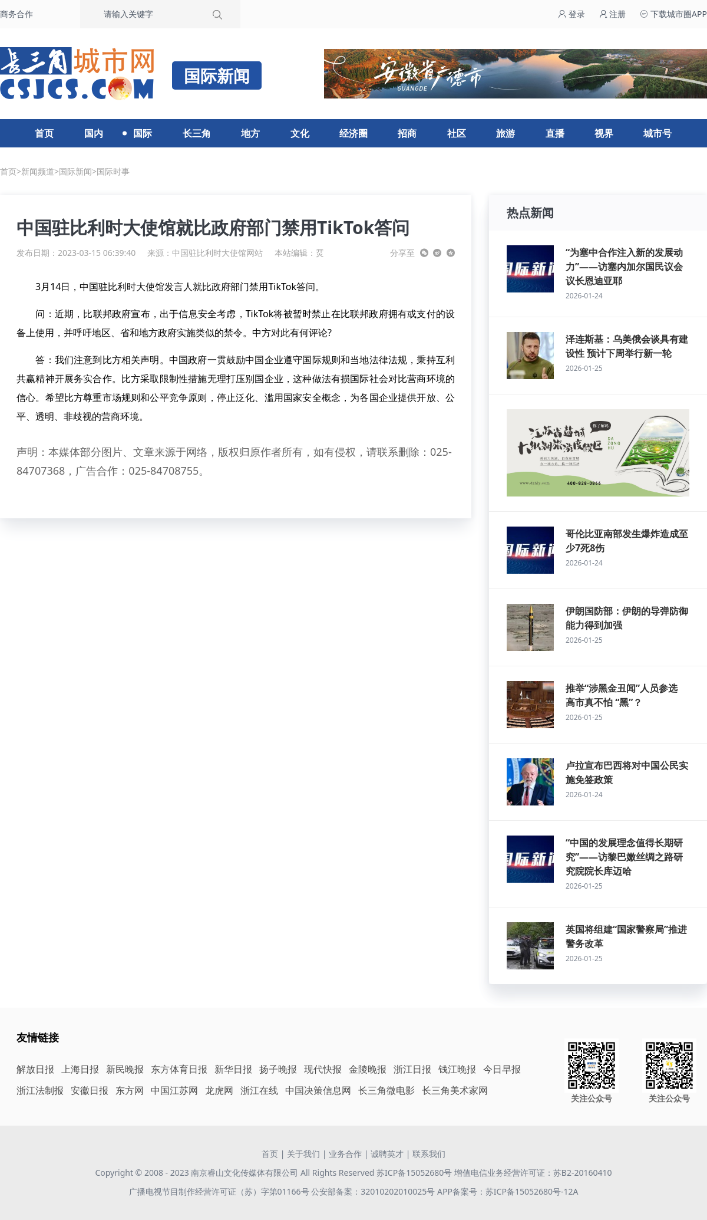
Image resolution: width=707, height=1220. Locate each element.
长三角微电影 (386, 1090)
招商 (407, 133)
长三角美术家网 (455, 1090)
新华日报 (233, 1069)
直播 (555, 133)
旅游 (505, 133)
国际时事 (113, 171)
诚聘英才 (387, 1153)
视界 (603, 133)
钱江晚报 (457, 1069)
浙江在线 (259, 1090)
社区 (456, 133)
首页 (44, 133)
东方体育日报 (179, 1069)
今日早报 (502, 1069)
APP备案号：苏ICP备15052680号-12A (507, 1191)
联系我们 (428, 1153)
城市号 (657, 133)
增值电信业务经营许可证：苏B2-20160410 (533, 1172)
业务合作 (345, 1153)
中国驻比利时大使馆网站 (217, 252)
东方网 (129, 1090)
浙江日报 (412, 1069)
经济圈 (353, 133)
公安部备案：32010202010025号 (374, 1191)
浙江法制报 (40, 1090)
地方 (250, 133)
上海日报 (80, 1069)
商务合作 (16, 13)
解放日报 (35, 1069)
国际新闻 (75, 171)
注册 (612, 13)
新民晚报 (125, 1069)
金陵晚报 (367, 1069)
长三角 (197, 133)
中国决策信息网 (318, 1090)
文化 (299, 133)
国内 (93, 133)
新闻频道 (37, 171)
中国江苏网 (174, 1090)
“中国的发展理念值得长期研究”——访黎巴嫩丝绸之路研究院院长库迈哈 (624, 856)
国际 (142, 133)
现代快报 (323, 1069)
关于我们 (303, 1153)
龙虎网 (219, 1090)
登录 (571, 13)
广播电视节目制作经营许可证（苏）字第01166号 (220, 1191)
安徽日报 (89, 1090)
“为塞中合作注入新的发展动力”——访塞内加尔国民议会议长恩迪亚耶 (624, 266)
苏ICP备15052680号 (414, 1172)
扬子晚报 (278, 1069)
